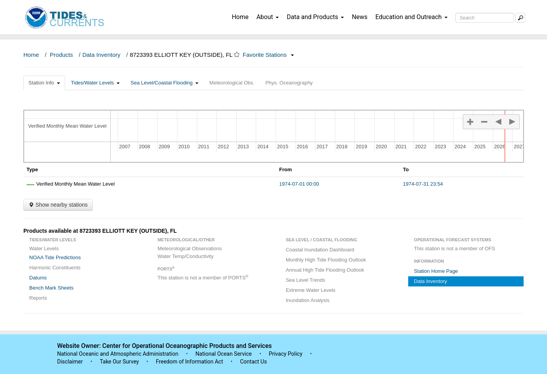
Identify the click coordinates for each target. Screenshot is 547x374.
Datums (38, 278)
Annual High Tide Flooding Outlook (325, 270)
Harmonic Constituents (55, 267)
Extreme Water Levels (310, 290)
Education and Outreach (411, 17)
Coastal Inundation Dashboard (320, 250)
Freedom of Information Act (189, 361)
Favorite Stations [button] (268, 54)
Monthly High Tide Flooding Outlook (326, 260)
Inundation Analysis (307, 300)
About (268, 17)
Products (61, 54)
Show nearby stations (58, 205)
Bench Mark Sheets (51, 288)
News (359, 17)
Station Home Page (436, 271)
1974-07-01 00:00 (299, 184)
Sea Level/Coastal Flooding (164, 83)
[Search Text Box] (484, 18)
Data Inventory (101, 54)
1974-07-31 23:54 (423, 184)
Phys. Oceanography (289, 83)
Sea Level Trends (305, 280)
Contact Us (253, 361)
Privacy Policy (285, 354)
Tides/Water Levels (95, 83)
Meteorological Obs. (232, 83)
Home (240, 17)
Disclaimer (70, 361)
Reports (38, 298)
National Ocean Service (223, 354)
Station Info (44, 83)
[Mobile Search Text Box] (520, 18)
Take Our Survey (120, 361)
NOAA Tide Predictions (55, 257)
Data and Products (315, 17)
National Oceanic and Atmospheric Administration (118, 354)
